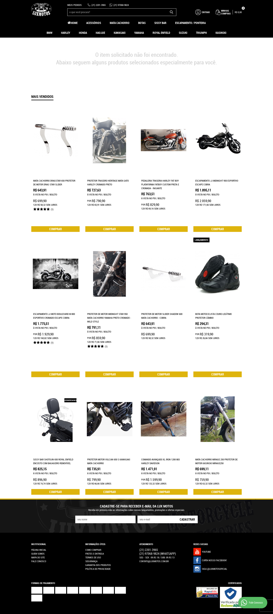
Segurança (91, 530)
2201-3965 (98, 5)
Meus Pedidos (74, 5)
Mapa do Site (38, 527)
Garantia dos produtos (98, 534)
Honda (83, 33)
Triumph (201, 33)
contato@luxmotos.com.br (154, 530)
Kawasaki (120, 33)
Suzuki (183, 33)
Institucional (38, 513)
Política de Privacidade (98, 538)
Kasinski (221, 33)
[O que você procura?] (171, 12)
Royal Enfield (161, 33)
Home (74, 23)
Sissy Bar (160, 23)
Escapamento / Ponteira (190, 23)
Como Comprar (93, 519)
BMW (49, 33)
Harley (65, 33)
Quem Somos (38, 523)
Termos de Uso (93, 527)
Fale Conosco (38, 530)
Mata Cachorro (119, 23)
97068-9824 (121, 5)
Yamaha (139, 33)
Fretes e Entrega (94, 523)
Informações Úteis (95, 513)
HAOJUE (100, 33)
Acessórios (93, 23)
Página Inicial (38, 519)
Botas (142, 23)
